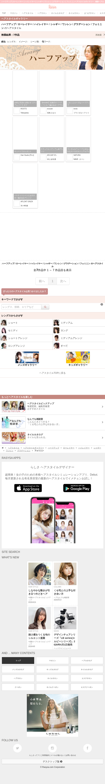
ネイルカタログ (87, 669)
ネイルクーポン (52, 687)
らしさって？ (34, 755)
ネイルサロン (52, 678)
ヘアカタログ (87, 661)
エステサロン (87, 678)
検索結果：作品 (53, 34)
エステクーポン (87, 687)
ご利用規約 (45, 755)
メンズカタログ (18, 669)
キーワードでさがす (12, 299)
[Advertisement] (52, 236)
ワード (46, 41)
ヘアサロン (18, 678)
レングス (12, 41)
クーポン (18, 687)
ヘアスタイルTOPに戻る (52, 373)
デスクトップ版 (52, 761)
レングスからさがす (12, 315)
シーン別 (35, 41)
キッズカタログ (52, 669)
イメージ (23, 41)
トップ (18, 661)
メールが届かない (57, 755)
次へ (63, 281)
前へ (42, 281)
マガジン (52, 661)
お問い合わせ (71, 755)
